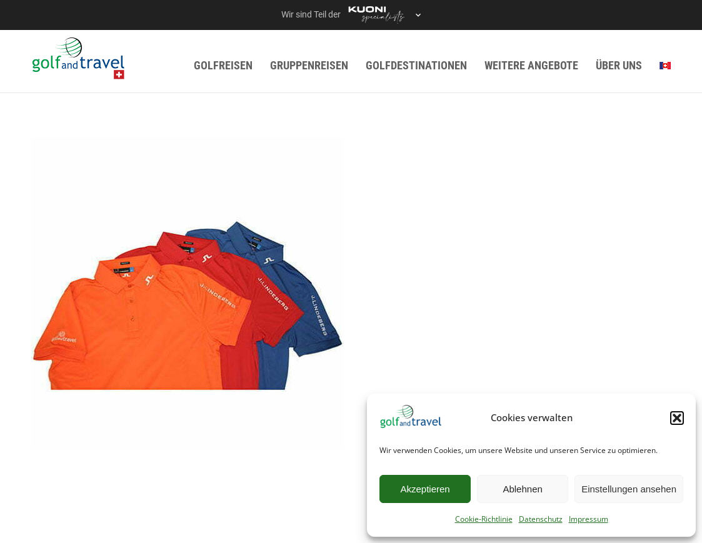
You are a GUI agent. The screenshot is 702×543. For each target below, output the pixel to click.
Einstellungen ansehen (628, 489)
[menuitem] (665, 65)
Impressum (588, 519)
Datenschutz (541, 519)
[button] (677, 418)
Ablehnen (522, 489)
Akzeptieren (424, 489)
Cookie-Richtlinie (484, 519)
